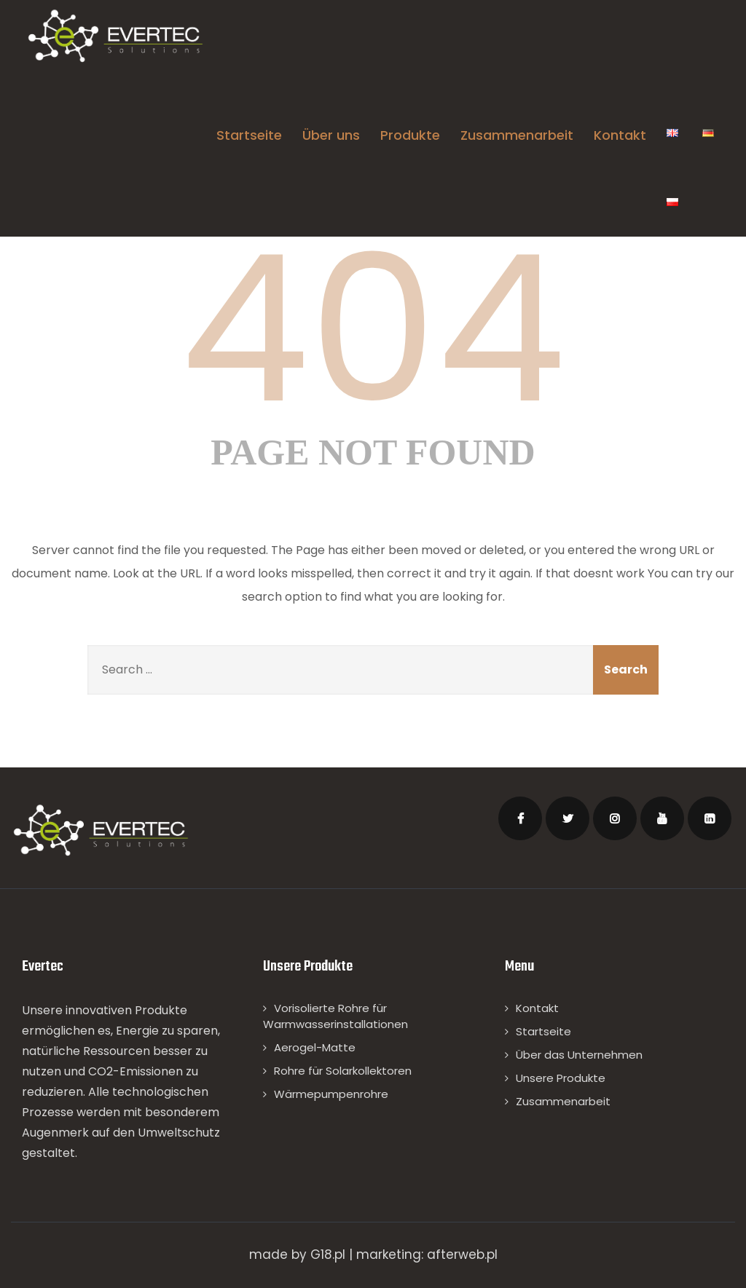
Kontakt (620, 135)
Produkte (410, 135)
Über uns (331, 135)
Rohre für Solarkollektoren (343, 1070)
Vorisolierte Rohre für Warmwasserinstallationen (335, 1016)
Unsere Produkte (560, 1078)
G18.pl (327, 1254)
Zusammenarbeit (516, 135)
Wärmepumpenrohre (331, 1094)
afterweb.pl (462, 1254)
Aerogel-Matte (315, 1047)
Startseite (249, 135)
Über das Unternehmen (579, 1054)
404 (373, 329)
